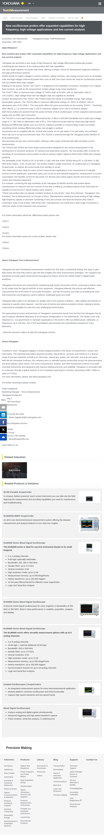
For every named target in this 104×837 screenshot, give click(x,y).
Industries (9, 759)
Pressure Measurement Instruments (25, 802)
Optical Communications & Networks (10, 795)
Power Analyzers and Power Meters (27, 774)
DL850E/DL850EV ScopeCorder (19, 516)
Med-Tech (57, 785)
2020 (43, 18)
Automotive (8, 777)
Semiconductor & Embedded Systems (11, 823)
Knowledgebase (76, 788)
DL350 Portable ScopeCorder (18, 492)
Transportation (59, 766)
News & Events (17, 18)
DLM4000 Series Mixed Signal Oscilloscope (24, 602)
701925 (5, 233)
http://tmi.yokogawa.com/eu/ (42, 332)
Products (25, 759)
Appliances (8, 769)
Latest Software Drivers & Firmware (76, 774)
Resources (41, 772)
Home (5, 18)
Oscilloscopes (25, 786)
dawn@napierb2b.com (19, 439)
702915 (5, 242)
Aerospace (8, 766)
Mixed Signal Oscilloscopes (17, 708)
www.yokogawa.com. (42, 377)
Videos (39, 776)
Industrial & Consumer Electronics (8, 783)
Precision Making (60, 795)
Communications (60, 782)
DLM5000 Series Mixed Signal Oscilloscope (24, 628)
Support (74, 759)
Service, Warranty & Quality (74, 782)
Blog (55, 759)
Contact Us (91, 759)
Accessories (25, 817)
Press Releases (32, 18)
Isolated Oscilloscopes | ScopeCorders (22, 684)
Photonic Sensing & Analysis (8, 803)
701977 (5, 221)
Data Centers (9, 773)
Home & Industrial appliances (57, 775)
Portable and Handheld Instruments (25, 811)
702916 (5, 248)
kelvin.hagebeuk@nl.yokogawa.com (25, 417)
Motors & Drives (10, 789)
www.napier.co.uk (10, 445)
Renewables (58, 769)
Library (40, 759)
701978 (5, 227)
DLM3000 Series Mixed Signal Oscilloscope (24, 543)
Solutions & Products (56, 18)
